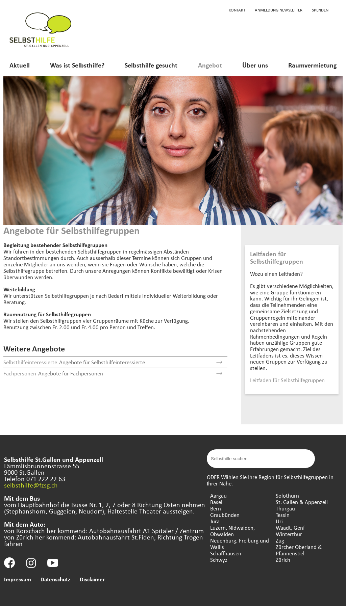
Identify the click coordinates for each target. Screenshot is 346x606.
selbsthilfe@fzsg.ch (31, 485)
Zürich (283, 559)
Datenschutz (55, 579)
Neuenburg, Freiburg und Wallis (239, 543)
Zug (280, 540)
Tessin (283, 515)
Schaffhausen (225, 553)
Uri (279, 521)
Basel (216, 502)
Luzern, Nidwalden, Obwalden (232, 531)
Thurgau (285, 508)
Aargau (218, 495)
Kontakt (237, 10)
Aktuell (19, 65)
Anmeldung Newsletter (278, 10)
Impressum (17, 579)
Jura (215, 521)
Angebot (210, 65)
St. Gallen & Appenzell (302, 502)
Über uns (255, 65)
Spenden (320, 10)
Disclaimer (92, 579)
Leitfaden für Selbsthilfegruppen (287, 380)
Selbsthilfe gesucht (151, 65)
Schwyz (218, 559)
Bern (215, 508)
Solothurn (287, 495)
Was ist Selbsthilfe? (77, 65)
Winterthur (289, 534)
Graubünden (225, 515)
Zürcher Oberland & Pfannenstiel (299, 550)
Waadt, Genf (290, 527)
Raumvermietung (312, 65)
